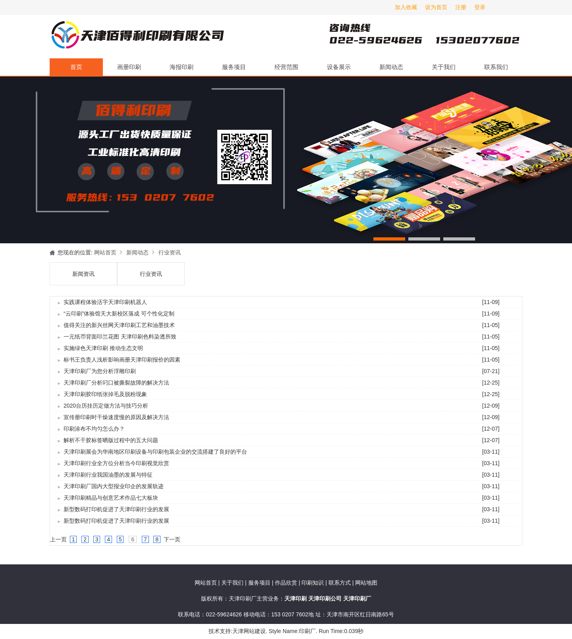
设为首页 (436, 7)
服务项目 (234, 67)
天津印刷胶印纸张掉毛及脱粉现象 (105, 394)
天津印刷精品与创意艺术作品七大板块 (111, 498)
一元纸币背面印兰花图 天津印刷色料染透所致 (120, 336)
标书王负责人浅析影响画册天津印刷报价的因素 (122, 359)
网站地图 (366, 582)
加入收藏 (406, 7)
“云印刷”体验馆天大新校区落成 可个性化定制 (119, 313)
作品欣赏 (287, 582)
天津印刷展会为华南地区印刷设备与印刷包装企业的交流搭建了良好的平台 (155, 451)
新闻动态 (391, 67)
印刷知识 (313, 582)
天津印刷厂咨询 (411, 36)
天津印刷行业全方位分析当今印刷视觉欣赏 (116, 463)
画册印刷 (129, 67)
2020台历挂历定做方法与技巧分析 (106, 405)
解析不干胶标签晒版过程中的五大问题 (111, 440)
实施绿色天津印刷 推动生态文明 (103, 348)
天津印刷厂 (137, 36)
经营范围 (286, 67)
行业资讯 (169, 252)
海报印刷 (181, 67)
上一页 (58, 539)
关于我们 (444, 67)
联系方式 (340, 582)
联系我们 (496, 67)
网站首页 (105, 252)
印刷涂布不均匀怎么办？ (94, 428)
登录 (479, 7)
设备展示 (339, 67)
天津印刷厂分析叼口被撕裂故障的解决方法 (116, 382)
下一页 (172, 539)
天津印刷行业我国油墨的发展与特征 (108, 475)
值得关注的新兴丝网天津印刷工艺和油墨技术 (119, 325)
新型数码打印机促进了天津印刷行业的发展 (116, 509)
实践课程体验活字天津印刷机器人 (105, 302)
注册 (460, 7)
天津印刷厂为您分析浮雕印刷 (100, 371)
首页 (76, 67)
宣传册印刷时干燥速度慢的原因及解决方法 (116, 417)
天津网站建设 (249, 631)
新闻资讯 (83, 274)
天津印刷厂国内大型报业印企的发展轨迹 (114, 486)
